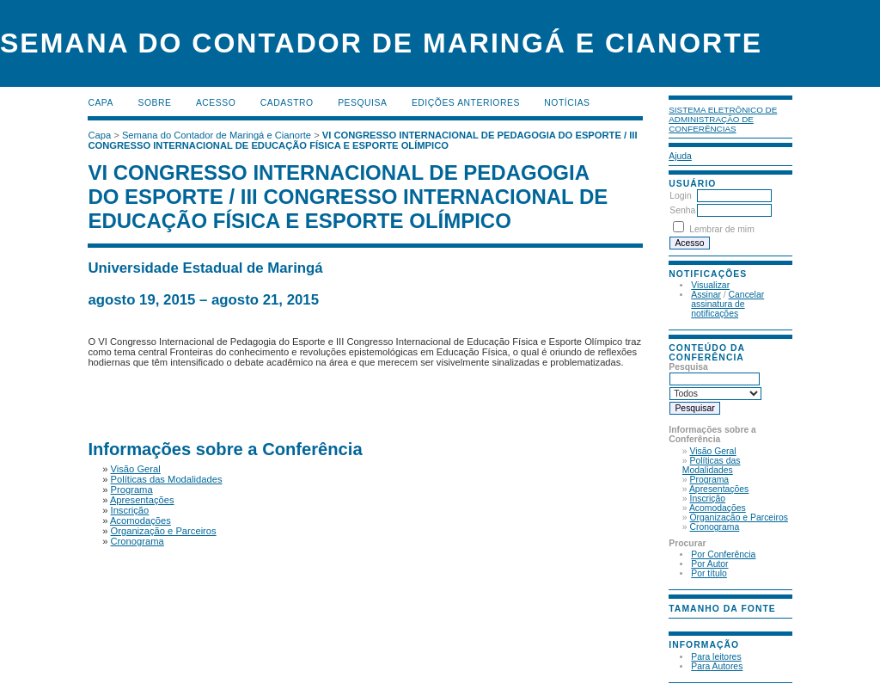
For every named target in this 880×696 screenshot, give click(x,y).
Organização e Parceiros (739, 517)
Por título (709, 573)
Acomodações (717, 508)
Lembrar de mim (722, 229)
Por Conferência (723, 554)
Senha (682, 210)
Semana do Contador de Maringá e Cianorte (216, 135)
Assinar (706, 294)
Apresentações (719, 489)
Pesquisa (362, 103)
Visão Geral (713, 451)
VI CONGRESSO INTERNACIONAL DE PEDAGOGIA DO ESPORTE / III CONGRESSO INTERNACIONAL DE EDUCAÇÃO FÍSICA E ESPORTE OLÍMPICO (362, 140)
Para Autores (716, 666)
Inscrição (708, 498)
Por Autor (709, 564)
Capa (100, 103)
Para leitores (716, 657)
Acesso (215, 103)
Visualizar (710, 285)
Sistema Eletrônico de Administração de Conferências (723, 119)
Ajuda (680, 156)
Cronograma (715, 527)
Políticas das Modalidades (711, 465)
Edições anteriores (466, 103)
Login (680, 195)
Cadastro (287, 103)
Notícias (567, 103)
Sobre (154, 103)
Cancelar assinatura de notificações (727, 304)
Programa (710, 479)
